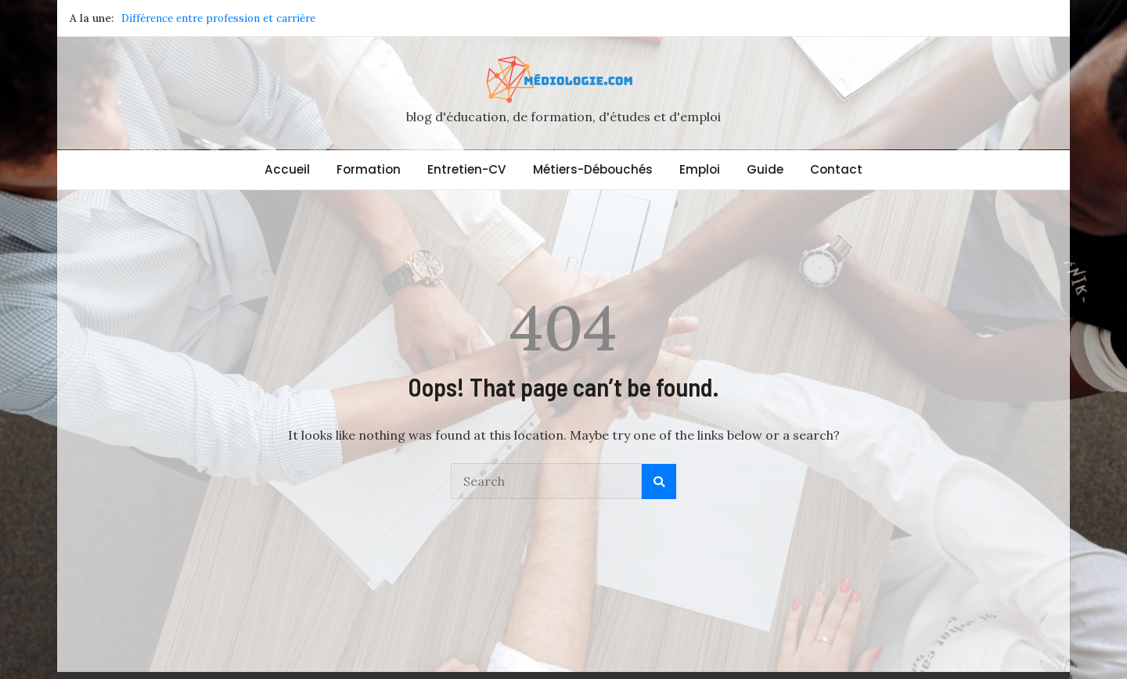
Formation (369, 169)
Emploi (699, 169)
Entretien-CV (466, 169)
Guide (765, 169)
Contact (836, 169)
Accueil (287, 169)
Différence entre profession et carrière (218, 18)
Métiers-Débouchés (593, 169)
